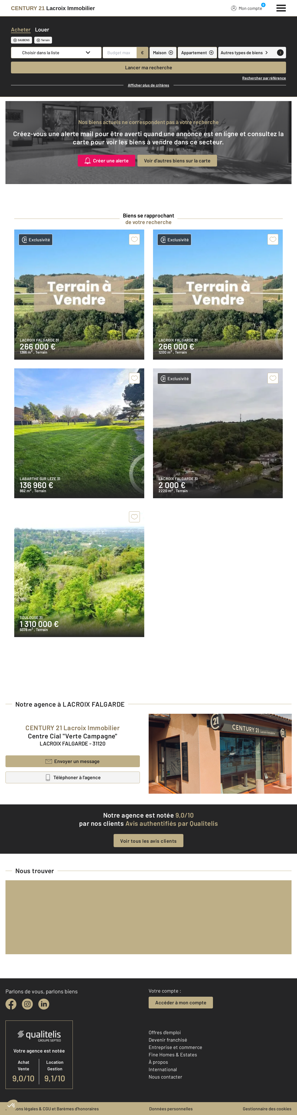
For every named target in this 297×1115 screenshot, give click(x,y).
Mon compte (246, 8)
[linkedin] (43, 1004)
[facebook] (10, 1004)
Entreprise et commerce (175, 1047)
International (163, 1069)
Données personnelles (171, 1108)
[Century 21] (53, 8)
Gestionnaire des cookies (267, 1108)
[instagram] (27, 1004)
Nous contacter (165, 1077)
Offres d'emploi (165, 1032)
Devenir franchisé (168, 1040)
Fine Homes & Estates (173, 1054)
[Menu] (281, 7)
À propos (158, 1062)
